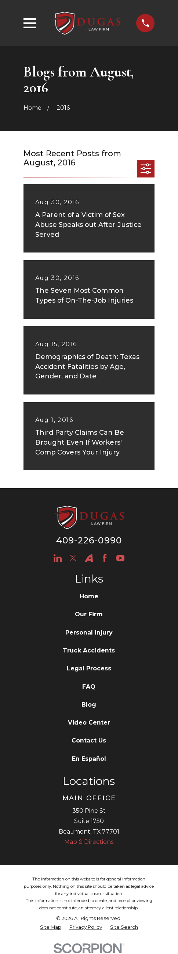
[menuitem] (50, 927)
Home (89, 596)
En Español (89, 758)
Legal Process (89, 668)
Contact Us (89, 740)
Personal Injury (89, 632)
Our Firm (89, 614)
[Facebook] (105, 558)
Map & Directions (88, 841)
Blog (88, 704)
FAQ (88, 686)
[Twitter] (73, 558)
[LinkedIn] (58, 558)
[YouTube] (120, 558)
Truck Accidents (89, 650)
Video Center (89, 722)
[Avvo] (89, 558)
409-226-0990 (89, 540)
